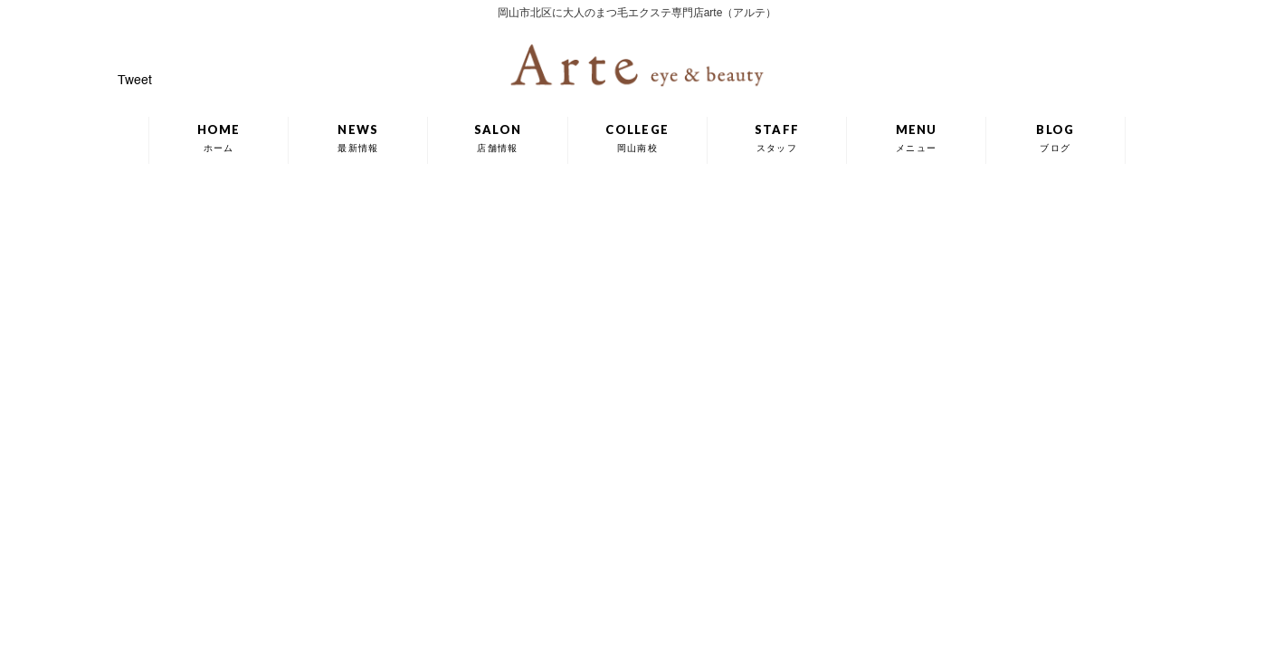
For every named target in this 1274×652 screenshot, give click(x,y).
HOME (219, 137)
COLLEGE (637, 137)
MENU (916, 137)
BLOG (1055, 137)
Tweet (135, 80)
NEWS (358, 137)
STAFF (777, 137)
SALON (498, 137)
